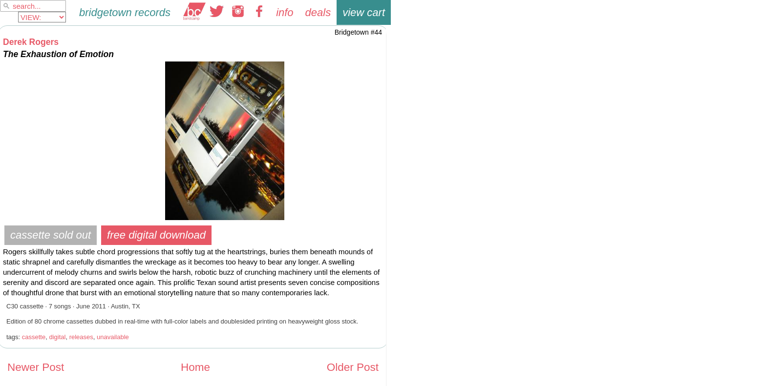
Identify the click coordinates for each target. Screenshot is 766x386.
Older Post (353, 367)
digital (57, 337)
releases (81, 337)
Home (195, 367)
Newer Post (35, 367)
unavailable (113, 337)
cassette (33, 337)
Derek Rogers (31, 42)
